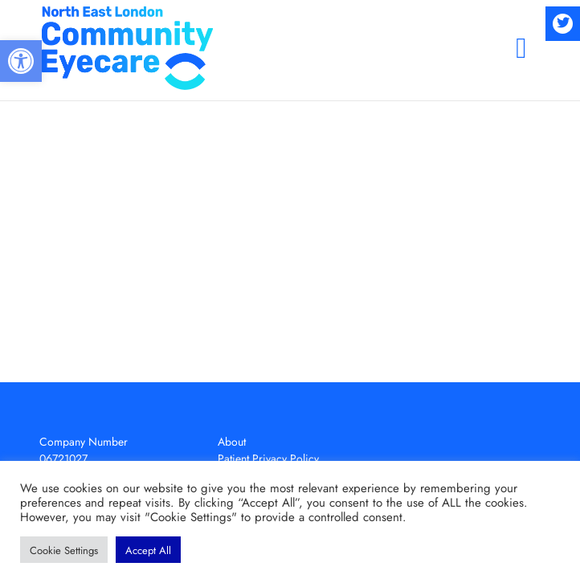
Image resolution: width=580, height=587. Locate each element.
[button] (21, 61)
